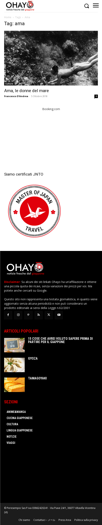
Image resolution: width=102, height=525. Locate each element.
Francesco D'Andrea (16, 96)
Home (7, 17)
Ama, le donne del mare (26, 90)
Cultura (9, 83)
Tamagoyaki (37, 378)
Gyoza (33, 358)
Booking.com (51, 109)
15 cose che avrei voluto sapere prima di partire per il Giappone (60, 340)
